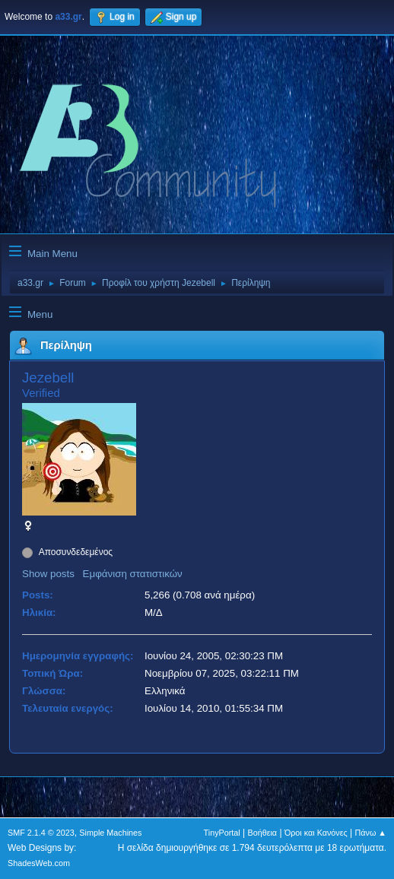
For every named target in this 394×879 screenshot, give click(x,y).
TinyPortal (222, 832)
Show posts (48, 573)
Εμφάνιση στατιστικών (133, 573)
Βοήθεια (262, 832)
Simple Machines (110, 832)
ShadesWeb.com (39, 863)
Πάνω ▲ (371, 832)
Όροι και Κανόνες (316, 832)
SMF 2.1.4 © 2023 (41, 832)
